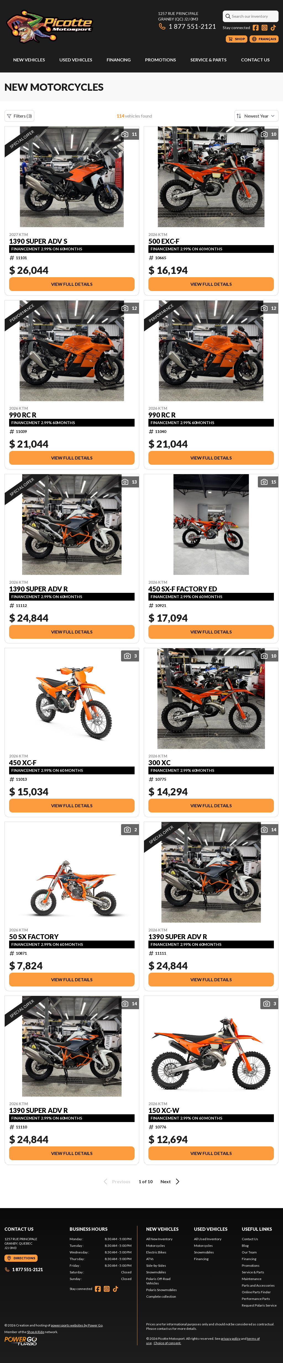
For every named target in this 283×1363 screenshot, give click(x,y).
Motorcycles (155, 1245)
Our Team (249, 1252)
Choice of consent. (167, 1343)
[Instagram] (264, 27)
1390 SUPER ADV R (38, 589)
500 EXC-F (163, 241)
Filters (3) (19, 116)
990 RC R (22, 415)
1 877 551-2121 (187, 26)
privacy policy (230, 1338)
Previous (116, 1181)
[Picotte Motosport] (73, 26)
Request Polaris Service (259, 1305)
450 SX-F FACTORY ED (182, 589)
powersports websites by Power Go (77, 1325)
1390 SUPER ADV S (38, 241)
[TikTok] (273, 27)
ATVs (150, 1259)
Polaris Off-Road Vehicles (158, 1281)
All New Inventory (159, 1239)
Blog (245, 1245)
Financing (119, 59)
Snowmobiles (156, 1272)
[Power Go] (53, 1340)
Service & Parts (208, 59)
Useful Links (257, 1229)
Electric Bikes (156, 1252)
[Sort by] (256, 116)
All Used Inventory (207, 1239)
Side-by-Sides (156, 1265)
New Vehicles (29, 59)
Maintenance (251, 1279)
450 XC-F (22, 763)
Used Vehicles (75, 59)
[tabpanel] (101, 1259)
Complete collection (161, 1296)
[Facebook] (255, 27)
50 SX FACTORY (34, 937)
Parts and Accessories (258, 1285)
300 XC (159, 763)
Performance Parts (256, 1299)
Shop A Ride (35, 1332)
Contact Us (255, 59)
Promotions (160, 59)
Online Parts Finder (256, 1292)
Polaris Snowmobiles (161, 1290)
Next (171, 1181)
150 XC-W (163, 1110)
